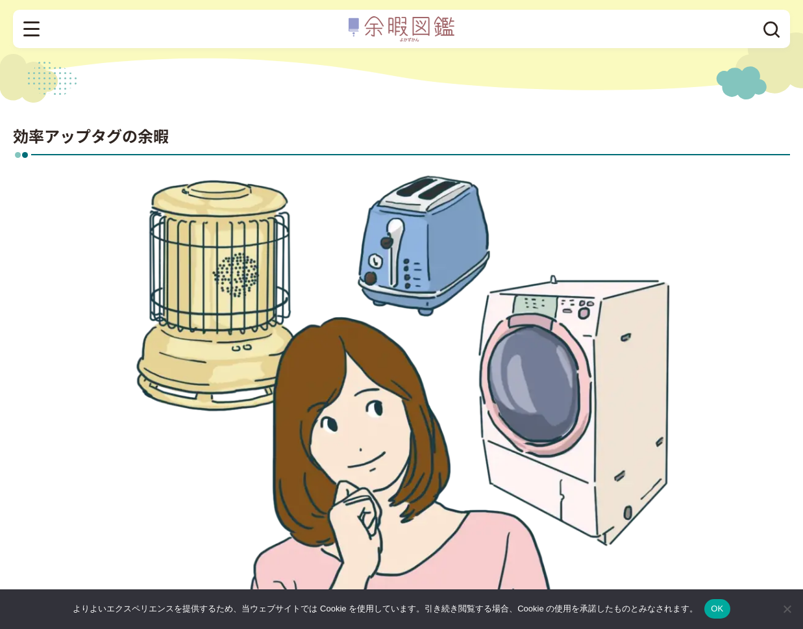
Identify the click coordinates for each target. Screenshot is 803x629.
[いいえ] (786, 608)
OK (717, 608)
